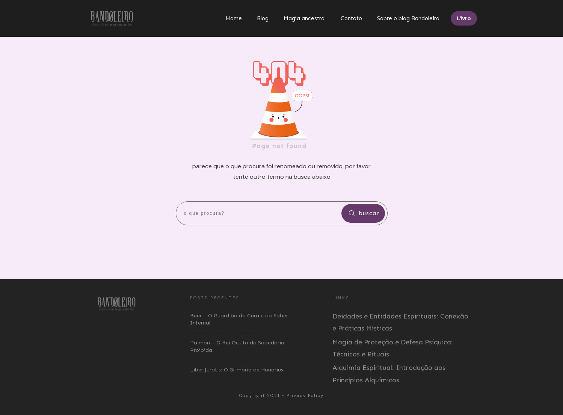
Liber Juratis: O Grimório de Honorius (236, 370)
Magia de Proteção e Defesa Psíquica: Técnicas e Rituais (392, 348)
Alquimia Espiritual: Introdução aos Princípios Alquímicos (388, 374)
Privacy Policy (305, 395)
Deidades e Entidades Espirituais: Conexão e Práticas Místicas (400, 322)
